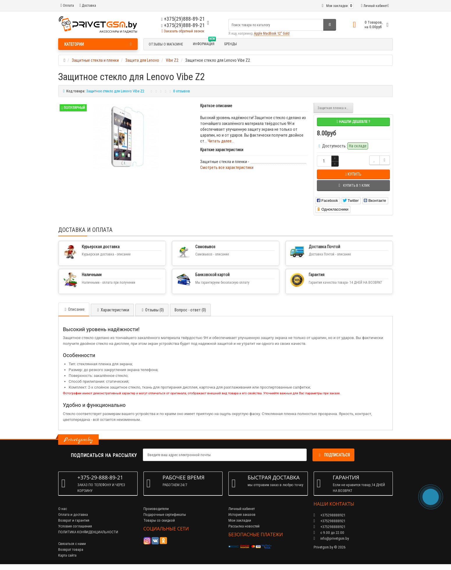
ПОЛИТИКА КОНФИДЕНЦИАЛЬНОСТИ (88, 532)
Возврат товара (70, 549)
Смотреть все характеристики (226, 167)
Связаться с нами (72, 543)
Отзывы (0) (152, 310)
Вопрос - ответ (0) (190, 310)
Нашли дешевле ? (353, 121)
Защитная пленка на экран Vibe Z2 (335, 108)
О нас (62, 508)
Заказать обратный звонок (182, 31)
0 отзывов (181, 91)
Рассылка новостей (244, 526)
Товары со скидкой (159, 520)
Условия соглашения (75, 526)
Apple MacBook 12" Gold (272, 33)
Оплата (67, 5)
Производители (156, 508)
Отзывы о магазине (166, 44)
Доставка (87, 5)
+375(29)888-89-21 (183, 25)
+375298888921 (329, 520)
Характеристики (112, 310)
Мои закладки (239, 520)
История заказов (241, 514)
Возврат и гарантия (73, 520)
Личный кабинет (241, 508)
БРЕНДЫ (230, 44)
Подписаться (333, 455)
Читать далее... (221, 141)
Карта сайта (67, 555)
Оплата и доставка (73, 514)
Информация (204, 43)
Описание (74, 309)
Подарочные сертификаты (164, 514)
